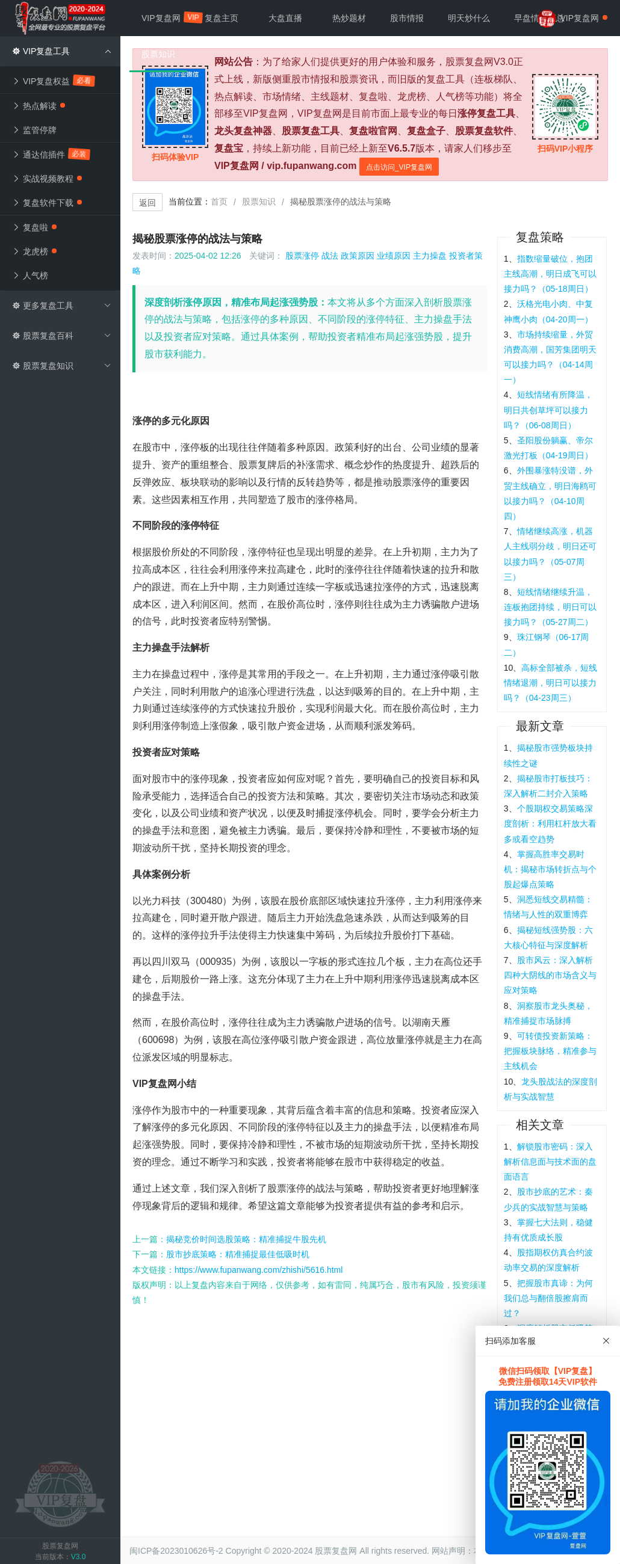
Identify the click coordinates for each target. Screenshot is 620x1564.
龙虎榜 (34, 251)
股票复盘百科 (61, 336)
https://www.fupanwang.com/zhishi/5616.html (259, 1270)
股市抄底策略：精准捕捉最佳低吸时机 (237, 1254)
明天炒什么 (469, 18)
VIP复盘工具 (61, 51)
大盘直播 (285, 18)
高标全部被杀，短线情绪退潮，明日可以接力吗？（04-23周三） (551, 683)
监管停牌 (34, 130)
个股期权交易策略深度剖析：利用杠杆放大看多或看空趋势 (550, 823)
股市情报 (407, 18)
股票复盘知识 (61, 366)
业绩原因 (394, 255)
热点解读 (38, 106)
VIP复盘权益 (54, 81)
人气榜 (30, 275)
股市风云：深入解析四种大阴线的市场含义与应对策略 (550, 975)
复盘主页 (221, 18)
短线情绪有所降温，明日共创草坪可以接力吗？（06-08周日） (548, 409)
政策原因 (357, 255)
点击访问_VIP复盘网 (399, 167)
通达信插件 (51, 154)
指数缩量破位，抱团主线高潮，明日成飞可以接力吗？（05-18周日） (550, 274)
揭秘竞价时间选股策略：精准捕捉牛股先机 (246, 1239)
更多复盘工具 (61, 306)
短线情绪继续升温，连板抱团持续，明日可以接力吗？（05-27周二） (550, 607)
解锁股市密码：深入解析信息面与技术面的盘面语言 (550, 1161)
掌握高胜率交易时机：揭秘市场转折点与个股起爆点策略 (550, 869)
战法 (329, 255)
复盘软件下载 (47, 203)
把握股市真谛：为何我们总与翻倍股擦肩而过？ (548, 1298)
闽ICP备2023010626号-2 (176, 1551)
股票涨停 (302, 255)
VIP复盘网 (167, 17)
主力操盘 (430, 255)
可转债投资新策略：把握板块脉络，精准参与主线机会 (550, 1051)
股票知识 (259, 201)
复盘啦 (34, 227)
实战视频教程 (47, 178)
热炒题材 (349, 18)
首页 (219, 201)
